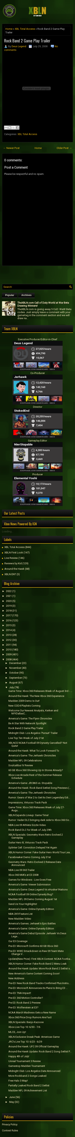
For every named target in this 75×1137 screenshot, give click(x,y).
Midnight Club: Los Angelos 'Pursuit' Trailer (33, 732)
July (11, 687)
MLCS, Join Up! (17, 1032)
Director (37, 406)
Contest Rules (10, 1130)
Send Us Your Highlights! (22, 904)
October (14, 672)
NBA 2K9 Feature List (20, 913)
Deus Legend (19, 46)
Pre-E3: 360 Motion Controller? (25, 997)
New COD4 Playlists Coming (24, 705)
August (13, 682)
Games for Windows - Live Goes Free (29, 879)
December (15, 663)
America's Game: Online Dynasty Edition (31, 909)
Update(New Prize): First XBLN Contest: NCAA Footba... (40, 958)
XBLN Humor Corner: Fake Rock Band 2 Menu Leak (37, 963)
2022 (9, 591)
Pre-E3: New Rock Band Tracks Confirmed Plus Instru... (39, 983)
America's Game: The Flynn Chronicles (30, 718)
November (15, 667)
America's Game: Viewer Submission (29, 884)
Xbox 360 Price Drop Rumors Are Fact (30, 1017)
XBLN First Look (13, 552)
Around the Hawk (14, 568)
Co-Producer (37, 373)
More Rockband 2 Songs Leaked (27, 1075)
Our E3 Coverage (17, 941)
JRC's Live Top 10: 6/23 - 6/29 (25, 1041)
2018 (9, 610)
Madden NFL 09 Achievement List (27, 1090)
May (11, 1101)
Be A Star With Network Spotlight (27, 723)
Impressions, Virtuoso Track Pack (27, 802)
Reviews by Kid (13, 563)
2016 (9, 620)
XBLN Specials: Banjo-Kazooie (26, 1022)
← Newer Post (11, 148)
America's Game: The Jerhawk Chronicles (32, 755)
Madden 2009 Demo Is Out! (24, 700)
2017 (9, 615)
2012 (9, 639)
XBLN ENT (10, 574)
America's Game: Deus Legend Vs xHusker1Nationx (38, 889)
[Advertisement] (38, 274)
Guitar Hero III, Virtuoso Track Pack (28, 842)
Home (8, 28)
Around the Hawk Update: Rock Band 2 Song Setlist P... (39, 1051)
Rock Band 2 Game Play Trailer (27, 41)
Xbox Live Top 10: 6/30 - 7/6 (24, 1026)
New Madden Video (19, 918)
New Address (16, 978)
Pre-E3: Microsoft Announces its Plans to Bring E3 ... (38, 987)
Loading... (7, 531)
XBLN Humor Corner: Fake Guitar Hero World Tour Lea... (40, 852)
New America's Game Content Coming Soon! (34, 973)
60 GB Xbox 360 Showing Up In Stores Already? (35, 770)
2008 (9, 659)
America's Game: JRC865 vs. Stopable (30, 783)
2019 (9, 605)
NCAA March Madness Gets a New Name (32, 1012)
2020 (9, 600)
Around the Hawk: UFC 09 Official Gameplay (33, 1046)
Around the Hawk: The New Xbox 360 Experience (36, 696)
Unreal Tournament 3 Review (24, 1061)
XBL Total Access (25, 28)
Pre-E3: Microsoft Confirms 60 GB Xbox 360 (33, 946)
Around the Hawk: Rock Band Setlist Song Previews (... (39, 787)
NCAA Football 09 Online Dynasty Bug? (30, 894)
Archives (26, 295)
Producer (37, 474)
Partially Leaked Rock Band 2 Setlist (28, 1085)
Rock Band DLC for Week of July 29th (30, 829)
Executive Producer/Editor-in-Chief (37, 339)
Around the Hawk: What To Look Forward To (33, 750)
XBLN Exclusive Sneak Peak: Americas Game (34, 1036)
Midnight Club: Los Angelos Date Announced (34, 1070)
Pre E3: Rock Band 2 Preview (24, 1002)
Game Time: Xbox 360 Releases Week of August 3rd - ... (40, 690)
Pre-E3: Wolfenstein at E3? (23, 1007)
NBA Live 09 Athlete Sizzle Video (27, 825)
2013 (9, 634)
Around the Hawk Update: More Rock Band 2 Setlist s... (40, 968)
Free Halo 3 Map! (18, 1080)
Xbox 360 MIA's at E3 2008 (23, 874)
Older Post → (64, 148)
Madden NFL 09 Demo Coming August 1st (32, 899)
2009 (9, 654)
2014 (9, 630)
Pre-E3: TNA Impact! (19, 993)
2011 (9, 644)
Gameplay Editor (37, 440)
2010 (9, 649)
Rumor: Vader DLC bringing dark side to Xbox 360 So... (39, 820)
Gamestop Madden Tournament (26, 1065)
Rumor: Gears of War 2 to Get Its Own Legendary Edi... (39, 797)
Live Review (11, 557)
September (15, 677)
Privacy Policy (9, 1124)
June (12, 1097)
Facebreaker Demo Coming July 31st (29, 857)
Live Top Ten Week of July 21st (26, 738)
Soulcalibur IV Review (20, 765)
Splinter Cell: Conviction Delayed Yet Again (32, 847)
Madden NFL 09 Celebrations (25, 760)
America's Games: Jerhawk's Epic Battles (32, 923)
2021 (9, 595)
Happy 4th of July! (18, 1056)
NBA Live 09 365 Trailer (21, 870)
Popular (9, 295)
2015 (9, 625)
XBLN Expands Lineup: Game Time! (28, 815)
